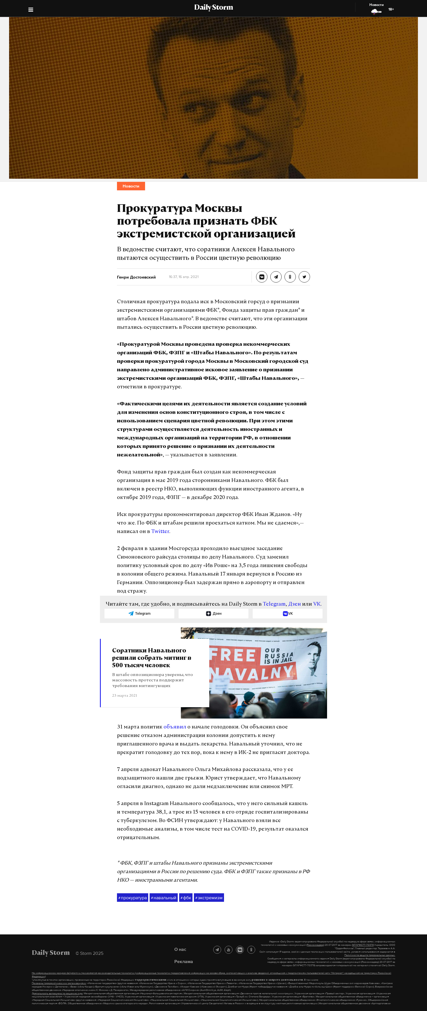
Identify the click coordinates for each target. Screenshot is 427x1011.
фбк (186, 898)
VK (317, 604)
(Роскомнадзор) (315, 944)
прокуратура (132, 898)
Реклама (183, 961)
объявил (175, 727)
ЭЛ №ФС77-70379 (363, 944)
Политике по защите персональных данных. (369, 955)
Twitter (160, 531)
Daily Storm (213, 8)
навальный (163, 898)
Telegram (274, 604)
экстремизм (209, 898)
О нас (180, 949)
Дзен (294, 604)
